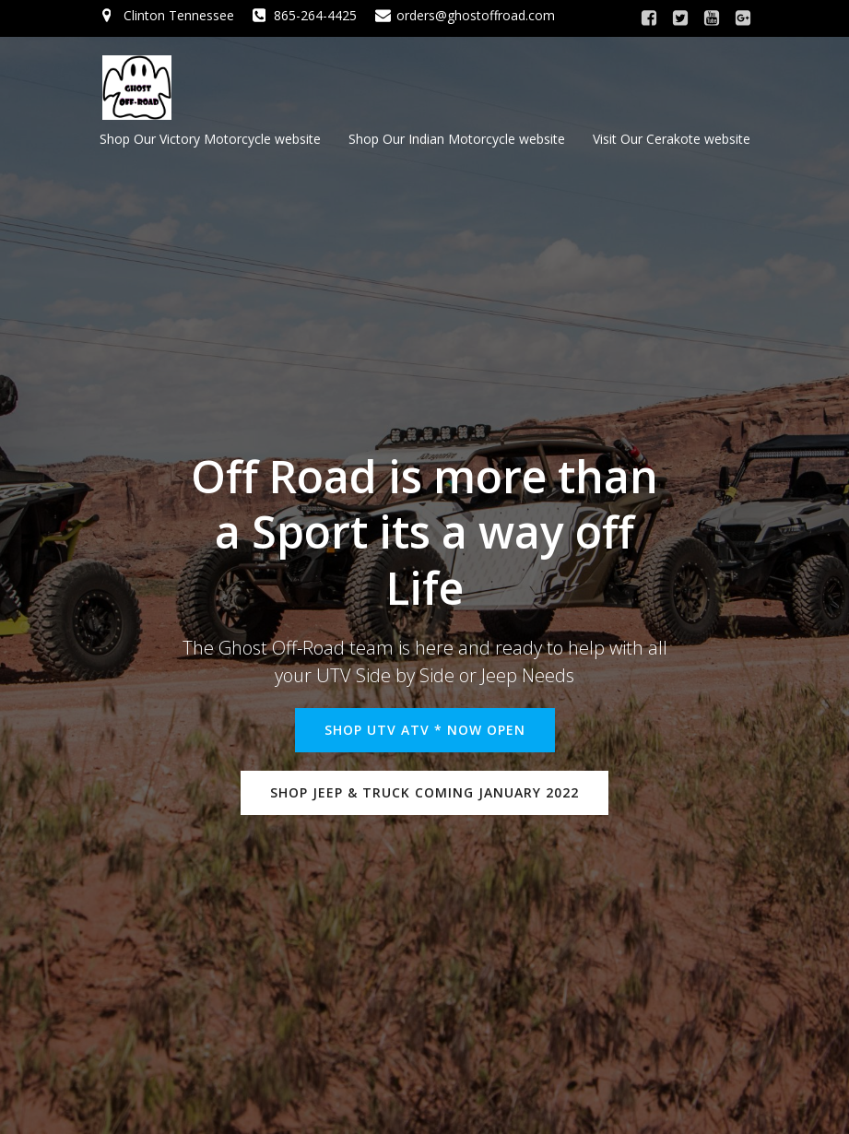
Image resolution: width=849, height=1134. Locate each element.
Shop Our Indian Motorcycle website (456, 139)
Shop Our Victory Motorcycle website (210, 139)
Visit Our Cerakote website (671, 139)
